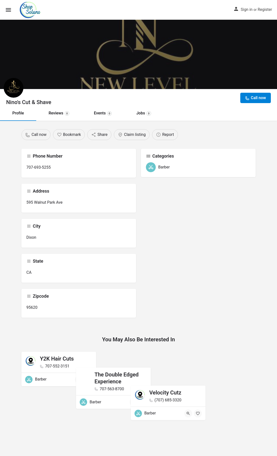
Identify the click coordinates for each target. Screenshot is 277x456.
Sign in (247, 9)
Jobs (143, 113)
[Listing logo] (13, 88)
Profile (18, 113)
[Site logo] (30, 9)
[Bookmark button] (88, 379)
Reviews (59, 113)
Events (103, 113)
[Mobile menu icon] (8, 10)
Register (265, 9)
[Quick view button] (79, 379)
